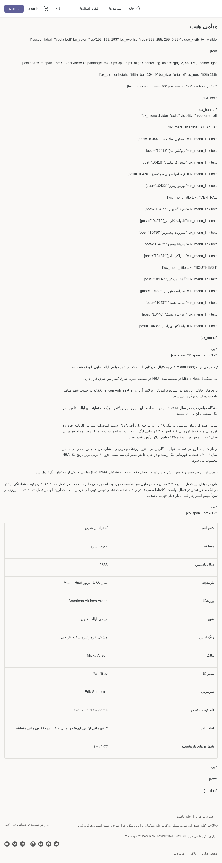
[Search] (58, 8)
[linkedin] (33, 844)
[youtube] (7, 844)
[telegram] (22, 844)
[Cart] (46, 8)
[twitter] (14, 844)
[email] (56, 844)
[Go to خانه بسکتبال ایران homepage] (185, 8)
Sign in (33, 8)
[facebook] (48, 844)
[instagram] (40, 844)
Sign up (14, 8)
